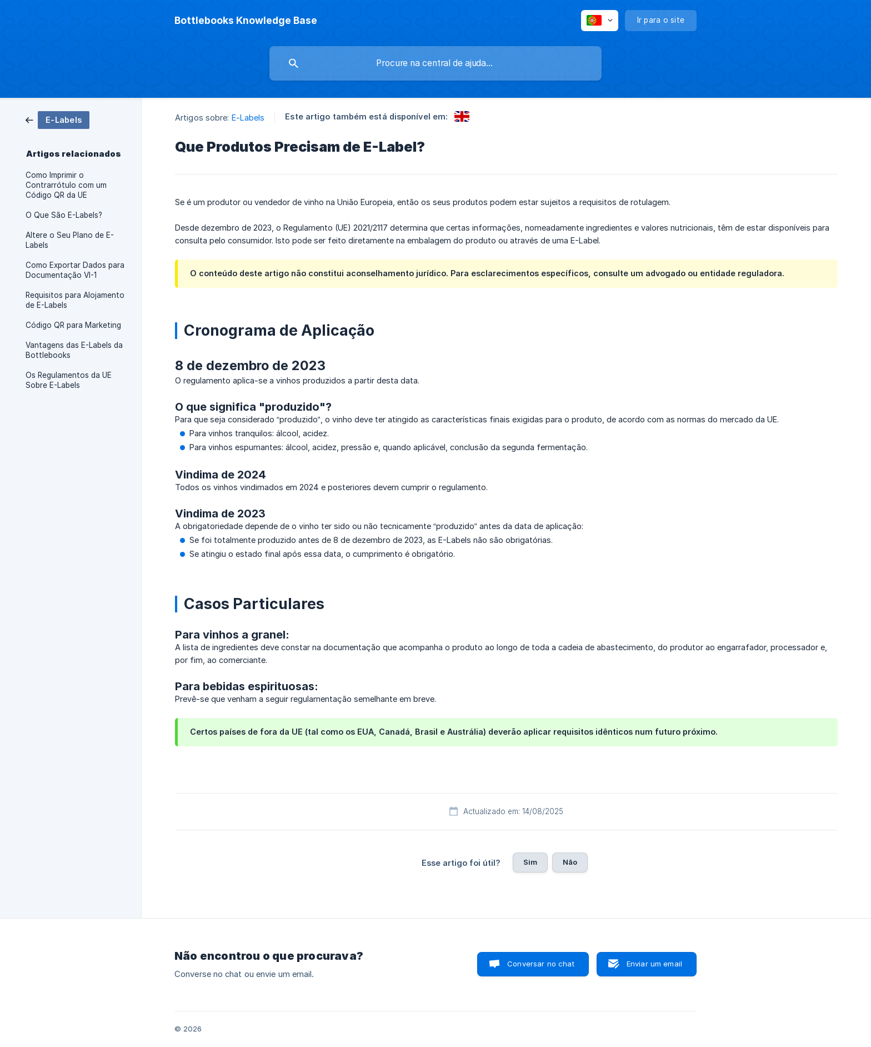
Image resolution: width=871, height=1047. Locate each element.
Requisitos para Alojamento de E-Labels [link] (75, 300)
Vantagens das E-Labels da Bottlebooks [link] (74, 350)
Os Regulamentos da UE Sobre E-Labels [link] (69, 380)
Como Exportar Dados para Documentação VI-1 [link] (75, 270)
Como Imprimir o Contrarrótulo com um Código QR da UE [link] (66, 185)
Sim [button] (530, 861)
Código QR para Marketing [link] (73, 325)
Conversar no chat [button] (540, 963)
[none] (245, 20)
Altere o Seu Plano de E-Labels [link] (70, 240)
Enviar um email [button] (654, 963)
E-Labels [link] (248, 117)
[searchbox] (435, 63)
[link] (57, 119)
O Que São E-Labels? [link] (64, 215)
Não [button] (570, 861)
